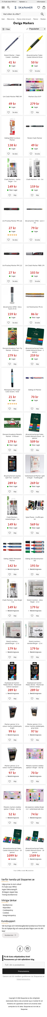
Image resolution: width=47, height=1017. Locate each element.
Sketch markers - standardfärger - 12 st (34, 642)
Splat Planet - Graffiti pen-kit (35, 518)
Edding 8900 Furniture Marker (12, 139)
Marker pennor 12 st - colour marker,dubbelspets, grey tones (34, 726)
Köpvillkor (7, 907)
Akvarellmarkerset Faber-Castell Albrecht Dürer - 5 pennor (35, 350)
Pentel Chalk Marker (34, 138)
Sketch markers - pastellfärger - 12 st (12, 642)
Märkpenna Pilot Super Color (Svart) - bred (12, 391)
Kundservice (7, 905)
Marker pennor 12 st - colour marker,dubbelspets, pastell (12, 767)
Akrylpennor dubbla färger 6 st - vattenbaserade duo (34, 808)
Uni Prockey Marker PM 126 (12, 221)
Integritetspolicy (9, 915)
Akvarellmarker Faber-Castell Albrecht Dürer (35, 56)
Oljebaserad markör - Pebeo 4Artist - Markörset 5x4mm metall (35, 685)
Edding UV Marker (34, 390)
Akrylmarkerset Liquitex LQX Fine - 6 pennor (12, 477)
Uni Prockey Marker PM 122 (12, 265)
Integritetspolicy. (23, 979)
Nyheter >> (23, 2)
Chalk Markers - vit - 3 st (34, 179)
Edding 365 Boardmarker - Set (34, 560)
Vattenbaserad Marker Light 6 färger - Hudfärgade (35, 477)
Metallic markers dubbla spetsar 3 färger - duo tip (12, 808)
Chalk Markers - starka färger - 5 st (12, 180)
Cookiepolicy (8, 910)
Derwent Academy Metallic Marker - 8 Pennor (12, 435)
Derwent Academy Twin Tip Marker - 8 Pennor (12, 349)
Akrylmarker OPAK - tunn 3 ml (34, 222)
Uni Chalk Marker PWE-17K (34, 265)
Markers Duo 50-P (34, 96)
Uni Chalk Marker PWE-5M (12, 96)
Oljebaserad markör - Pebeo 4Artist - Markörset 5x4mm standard (12, 685)
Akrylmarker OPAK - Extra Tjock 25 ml (12, 308)
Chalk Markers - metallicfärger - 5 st (12, 518)
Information (41, 2)
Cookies (6, 913)
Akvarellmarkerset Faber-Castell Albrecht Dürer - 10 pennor (34, 436)
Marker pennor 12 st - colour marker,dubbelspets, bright (12, 726)
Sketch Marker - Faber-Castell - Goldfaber (12, 56)
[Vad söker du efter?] (23, 14)
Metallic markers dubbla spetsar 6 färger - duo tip (34, 767)
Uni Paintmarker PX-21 (35, 307)
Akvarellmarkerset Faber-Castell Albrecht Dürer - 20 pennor (12, 850)
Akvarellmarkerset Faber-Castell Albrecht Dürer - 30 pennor (34, 850)
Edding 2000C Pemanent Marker (12, 560)
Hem (3, 19)
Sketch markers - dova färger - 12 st (35, 601)
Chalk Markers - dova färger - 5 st (12, 601)
